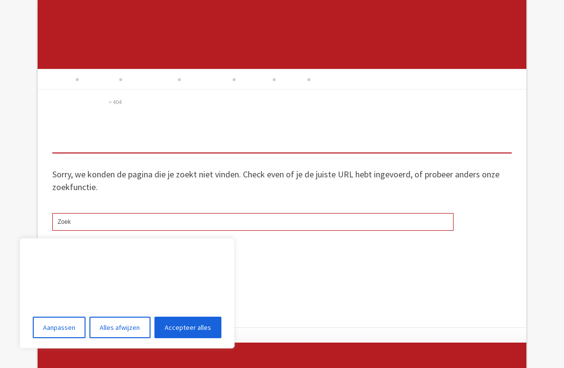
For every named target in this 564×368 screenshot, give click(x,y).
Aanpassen (59, 327)
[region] (127, 293)
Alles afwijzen (120, 327)
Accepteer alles (188, 327)
